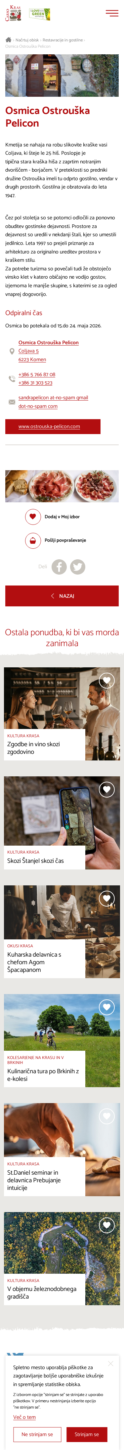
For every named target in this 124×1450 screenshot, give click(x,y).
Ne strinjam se (37, 1434)
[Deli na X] (78, 567)
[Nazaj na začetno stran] (13, 13)
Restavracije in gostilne (63, 40)
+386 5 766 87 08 (37, 374)
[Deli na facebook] (59, 567)
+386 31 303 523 (35, 382)
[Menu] (112, 13)
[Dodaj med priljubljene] (52, 517)
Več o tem (24, 1417)
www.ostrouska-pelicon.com (49, 426)
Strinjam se (87, 1434)
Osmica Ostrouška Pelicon (28, 46)
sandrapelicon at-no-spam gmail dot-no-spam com (53, 402)
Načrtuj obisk (27, 40)
